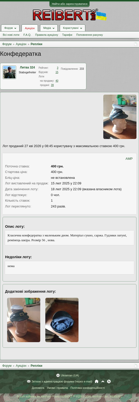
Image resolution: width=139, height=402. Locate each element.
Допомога (38, 387)
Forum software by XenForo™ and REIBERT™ (69, 396)
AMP (129, 159)
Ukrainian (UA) (70, 375)
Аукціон (29, 28)
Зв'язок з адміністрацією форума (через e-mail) (62, 381)
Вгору (103, 381)
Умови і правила (57, 387)
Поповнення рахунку (89, 34)
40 (56, 80)
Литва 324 (27, 67)
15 (56, 72)
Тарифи (67, 34)
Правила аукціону (46, 34)
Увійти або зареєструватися (70, 3)
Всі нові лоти (11, 34)
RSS (109, 381)
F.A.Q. (27, 34)
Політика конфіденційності (87, 387)
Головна (96, 381)
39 (52, 85)
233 (82, 68)
